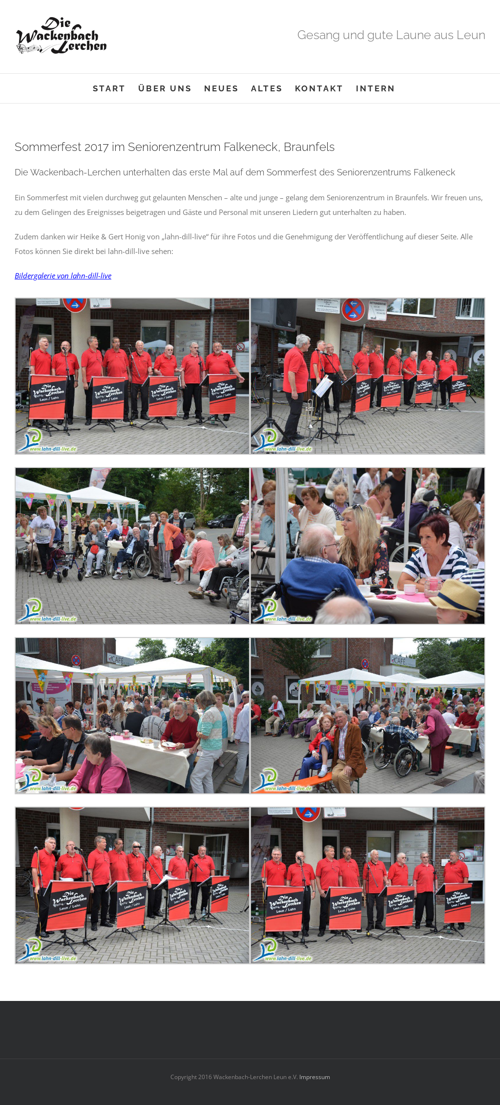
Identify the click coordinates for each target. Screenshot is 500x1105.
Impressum (314, 1077)
